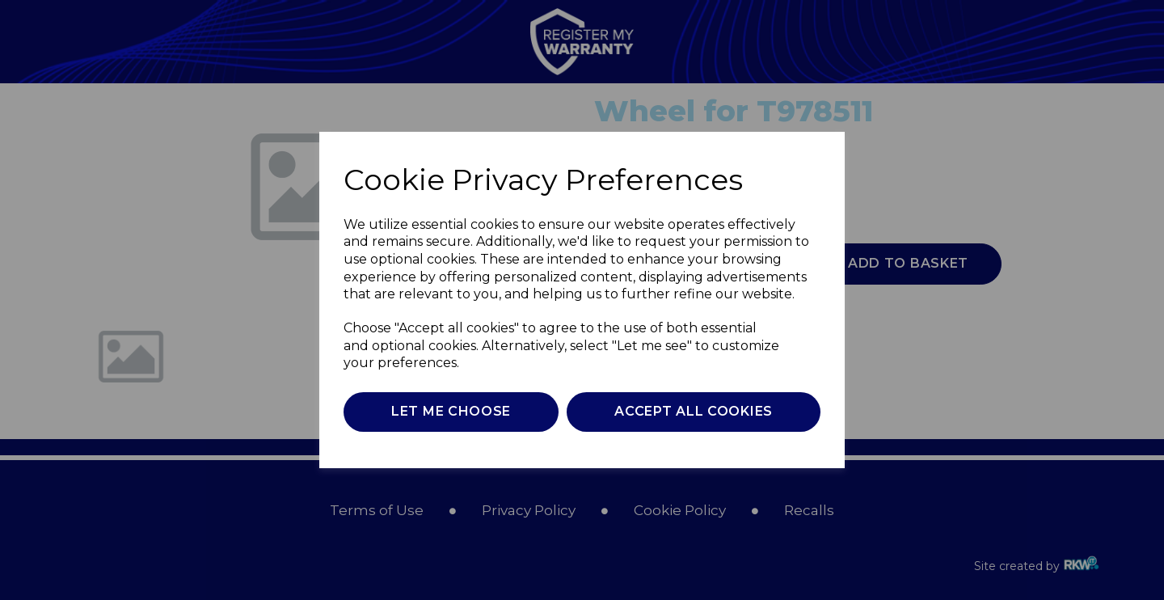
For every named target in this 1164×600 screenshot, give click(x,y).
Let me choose (451, 411)
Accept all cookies (693, 411)
